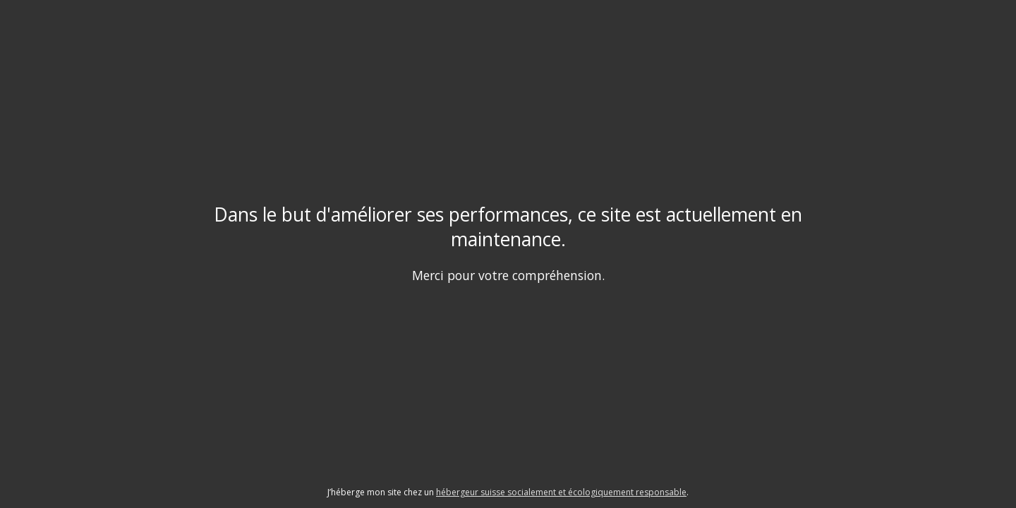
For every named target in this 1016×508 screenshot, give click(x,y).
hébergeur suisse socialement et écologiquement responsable (561, 492)
